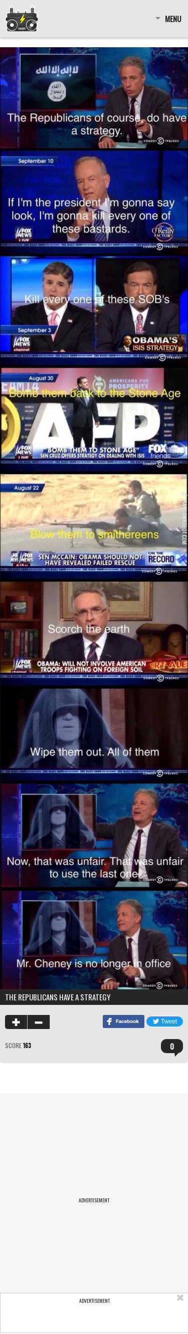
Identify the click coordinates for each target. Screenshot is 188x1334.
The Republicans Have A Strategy (57, 996)
